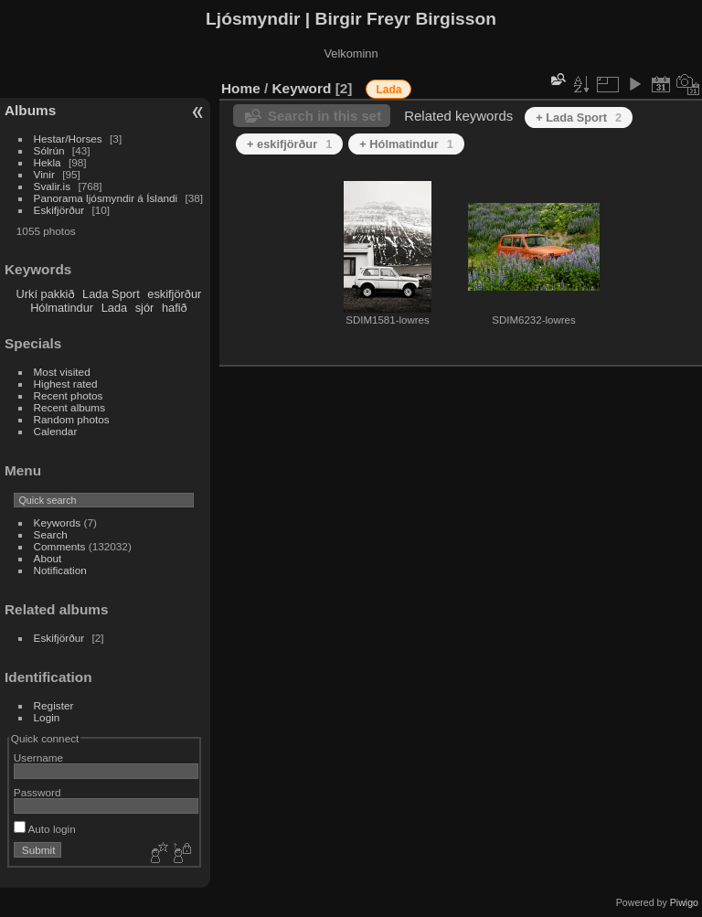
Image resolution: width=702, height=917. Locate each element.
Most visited (62, 372)
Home (241, 88)
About (48, 558)
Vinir (44, 174)
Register (54, 705)
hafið (174, 308)
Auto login (45, 829)
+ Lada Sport (579, 117)
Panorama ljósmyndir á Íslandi (106, 198)
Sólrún (49, 150)
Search (51, 534)
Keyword (302, 88)
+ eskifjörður (289, 144)
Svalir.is (52, 186)
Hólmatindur (61, 308)
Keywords (57, 522)
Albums (30, 110)
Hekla (47, 162)
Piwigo (684, 902)
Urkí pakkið (45, 294)
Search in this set (324, 115)
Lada (114, 308)
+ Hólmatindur (406, 144)
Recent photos (68, 395)
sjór (144, 308)
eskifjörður (174, 294)
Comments (60, 546)
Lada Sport (111, 294)
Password (37, 792)
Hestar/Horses (68, 138)
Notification (60, 570)
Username (38, 757)
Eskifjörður (59, 210)
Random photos (72, 419)
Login (47, 717)
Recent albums (69, 407)
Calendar (56, 431)
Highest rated (66, 383)
